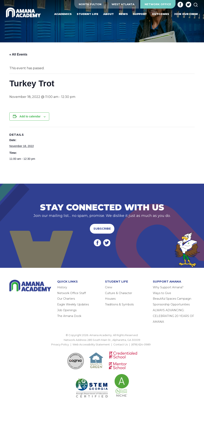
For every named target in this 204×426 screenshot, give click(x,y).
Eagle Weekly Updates (73, 304)
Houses (110, 298)
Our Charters (66, 298)
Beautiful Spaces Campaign (172, 298)
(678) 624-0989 (141, 344)
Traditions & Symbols (119, 304)
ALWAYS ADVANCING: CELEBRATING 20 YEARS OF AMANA (173, 316)
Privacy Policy (60, 344)
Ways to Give (162, 293)
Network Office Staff (71, 293)
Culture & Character (118, 293)
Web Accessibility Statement (91, 344)
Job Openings (66, 310)
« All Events (18, 54)
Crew (108, 287)
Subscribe (102, 228)
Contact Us (120, 344)
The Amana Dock (69, 316)
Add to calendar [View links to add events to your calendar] (30, 116)
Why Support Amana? (168, 287)
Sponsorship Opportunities (171, 304)
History (62, 287)
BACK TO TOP (102, 349)
